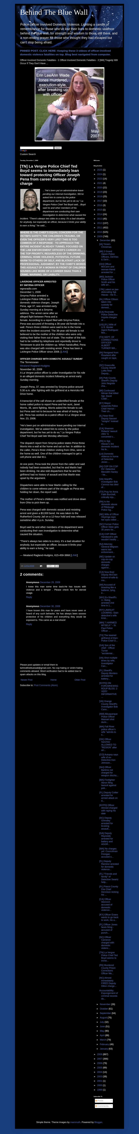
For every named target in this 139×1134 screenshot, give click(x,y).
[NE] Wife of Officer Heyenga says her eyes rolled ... (109, 517)
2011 (100, 227)
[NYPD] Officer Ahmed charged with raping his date (108, 809)
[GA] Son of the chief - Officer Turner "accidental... (107, 649)
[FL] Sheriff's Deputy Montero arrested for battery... (108, 674)
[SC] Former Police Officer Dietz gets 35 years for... (109, 527)
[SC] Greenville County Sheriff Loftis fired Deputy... (107, 369)
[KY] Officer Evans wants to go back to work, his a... (108, 917)
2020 (100, 187)
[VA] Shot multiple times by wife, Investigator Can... (108, 662)
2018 (100, 196)
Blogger (98, 1122)
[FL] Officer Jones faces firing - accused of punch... (108, 928)
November (105, 1004)
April (102, 1035)
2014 (100, 214)
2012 (100, 223)
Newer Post (26, 680)
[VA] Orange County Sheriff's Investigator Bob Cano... (108, 705)
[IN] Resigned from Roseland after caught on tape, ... (108, 356)
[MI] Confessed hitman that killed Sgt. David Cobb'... (108, 394)
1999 (100, 1090)
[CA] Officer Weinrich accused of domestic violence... (105, 904)
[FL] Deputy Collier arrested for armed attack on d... (108, 796)
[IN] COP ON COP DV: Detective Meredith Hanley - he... (108, 470)
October (104, 1008)
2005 (100, 1067)
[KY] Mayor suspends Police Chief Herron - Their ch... (108, 407)
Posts (99, 1100)
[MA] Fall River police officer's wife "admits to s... (107, 730)
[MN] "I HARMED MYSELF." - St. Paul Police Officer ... (108, 626)
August (104, 1017)
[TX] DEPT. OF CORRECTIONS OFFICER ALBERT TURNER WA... (108, 342)
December (105, 240)
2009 (100, 236)
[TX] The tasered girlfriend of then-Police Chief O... (108, 638)
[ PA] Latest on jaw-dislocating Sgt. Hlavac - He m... (109, 292)
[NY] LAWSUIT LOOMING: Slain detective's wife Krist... (108, 614)
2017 (100, 201)
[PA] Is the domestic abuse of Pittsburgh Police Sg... (108, 505)
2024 (100, 174)
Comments (102, 1106)
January (104, 1048)
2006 (100, 1063)
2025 (100, 170)
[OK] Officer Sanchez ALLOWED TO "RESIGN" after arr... (108, 744)
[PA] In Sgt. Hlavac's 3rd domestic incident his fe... (109, 445)
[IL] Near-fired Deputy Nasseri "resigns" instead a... (108, 420)
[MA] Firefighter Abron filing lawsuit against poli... (107, 784)
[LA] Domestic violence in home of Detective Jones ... (108, 458)
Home (53, 680)
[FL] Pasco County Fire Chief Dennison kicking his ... (108, 890)
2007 (100, 1059)
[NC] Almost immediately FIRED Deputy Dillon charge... (107, 982)
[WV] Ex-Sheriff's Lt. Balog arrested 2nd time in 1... (107, 601)
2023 (100, 178)
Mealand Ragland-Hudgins (35, 365)
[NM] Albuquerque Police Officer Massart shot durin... (108, 718)
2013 (100, 218)
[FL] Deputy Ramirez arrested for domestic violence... (109, 865)
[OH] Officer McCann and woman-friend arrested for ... (107, 268)
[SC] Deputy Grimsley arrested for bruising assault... (106, 823)
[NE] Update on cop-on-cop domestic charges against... (107, 562)
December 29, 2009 (50, 582)
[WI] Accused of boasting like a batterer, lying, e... (107, 588)
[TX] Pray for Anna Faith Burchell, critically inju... (108, 494)
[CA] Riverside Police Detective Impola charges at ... (108, 316)
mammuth (75, 1122)
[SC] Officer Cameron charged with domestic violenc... (106, 942)
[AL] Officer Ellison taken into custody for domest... (108, 303)
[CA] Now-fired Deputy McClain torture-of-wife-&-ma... (108, 576)
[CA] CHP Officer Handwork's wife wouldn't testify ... (109, 537)
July (102, 1022)
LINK (64, 351)
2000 (100, 1085)
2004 (100, 1072)
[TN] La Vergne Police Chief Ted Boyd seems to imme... (108, 956)
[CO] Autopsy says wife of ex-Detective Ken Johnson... (108, 758)
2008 (100, 1054)
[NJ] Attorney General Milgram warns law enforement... (108, 548)
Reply (29, 597)
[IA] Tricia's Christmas (105, 245)
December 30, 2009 (50, 606)
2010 (100, 232)
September (106, 1013)
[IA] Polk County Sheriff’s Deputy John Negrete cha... (108, 382)
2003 (100, 1076)
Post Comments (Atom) (46, 685)
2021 (100, 183)
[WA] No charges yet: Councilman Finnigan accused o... (108, 852)
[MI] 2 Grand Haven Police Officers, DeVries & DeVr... (108, 255)
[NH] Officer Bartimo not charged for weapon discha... (108, 771)
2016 (100, 205)
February (105, 1044)
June (102, 1026)
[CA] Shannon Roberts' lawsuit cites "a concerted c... (108, 432)
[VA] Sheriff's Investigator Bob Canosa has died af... (108, 483)
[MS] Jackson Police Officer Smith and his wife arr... (107, 280)
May (102, 1031)
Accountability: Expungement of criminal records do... (108, 994)
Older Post (80, 680)
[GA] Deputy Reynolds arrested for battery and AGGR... (106, 838)
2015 (100, 209)
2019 (100, 192)
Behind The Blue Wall (54, 12)
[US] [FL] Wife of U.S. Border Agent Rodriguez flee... (108, 328)
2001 (100, 1081)
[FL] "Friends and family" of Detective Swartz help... (108, 878)
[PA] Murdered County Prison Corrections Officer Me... (107, 969)
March (103, 1040)
